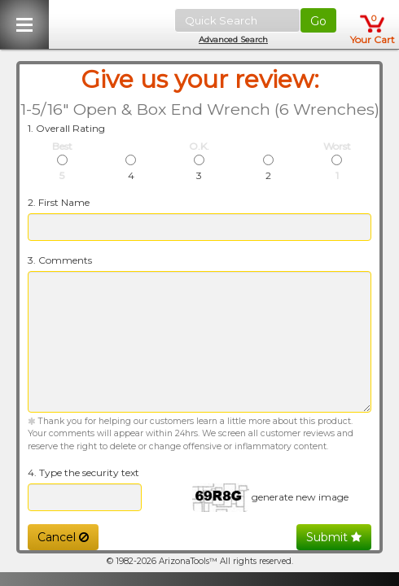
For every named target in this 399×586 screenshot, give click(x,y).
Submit (334, 537)
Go (318, 21)
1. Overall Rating (66, 128)
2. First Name (59, 202)
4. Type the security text (83, 472)
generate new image (300, 497)
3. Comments (60, 260)
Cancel (63, 537)
